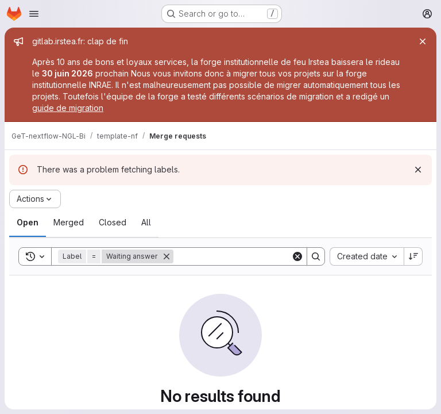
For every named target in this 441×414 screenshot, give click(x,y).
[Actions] (35, 199)
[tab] (27, 222)
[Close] (423, 41)
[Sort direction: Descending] (413, 256)
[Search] (245, 256)
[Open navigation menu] (34, 14)
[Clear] (297, 256)
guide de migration (67, 108)
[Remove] (166, 256)
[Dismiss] (418, 170)
